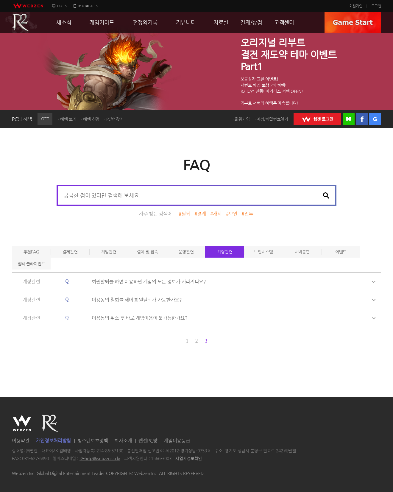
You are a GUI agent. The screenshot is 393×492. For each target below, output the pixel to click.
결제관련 (70, 251)
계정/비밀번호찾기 (272, 119)
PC (59, 6)
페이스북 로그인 (362, 119)
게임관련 (108, 251)
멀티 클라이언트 (31, 263)
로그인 (376, 6)
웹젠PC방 (147, 440)
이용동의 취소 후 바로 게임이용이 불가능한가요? (139, 318)
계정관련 (225, 251)
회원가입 (355, 6)
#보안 (232, 214)
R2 (21, 22)
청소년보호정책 (92, 440)
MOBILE (85, 6)
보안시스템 (263, 251)
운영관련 (186, 251)
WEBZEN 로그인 (317, 119)
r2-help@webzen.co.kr (99, 458)
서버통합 (302, 251)
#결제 (200, 214)
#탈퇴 (184, 214)
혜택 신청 (91, 119)
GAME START (353, 22)
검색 (325, 195)
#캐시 (216, 214)
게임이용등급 (177, 440)
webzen (28, 6)
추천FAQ (31, 251)
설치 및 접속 (147, 251)
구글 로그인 (375, 119)
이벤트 (341, 251)
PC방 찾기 (115, 119)
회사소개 (123, 440)
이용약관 (20, 440)
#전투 (247, 214)
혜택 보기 (68, 119)
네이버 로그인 (349, 119)
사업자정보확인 (188, 458)
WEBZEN (22, 423)
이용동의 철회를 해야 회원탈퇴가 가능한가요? (137, 300)
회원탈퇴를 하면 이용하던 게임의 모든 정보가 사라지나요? (149, 281)
